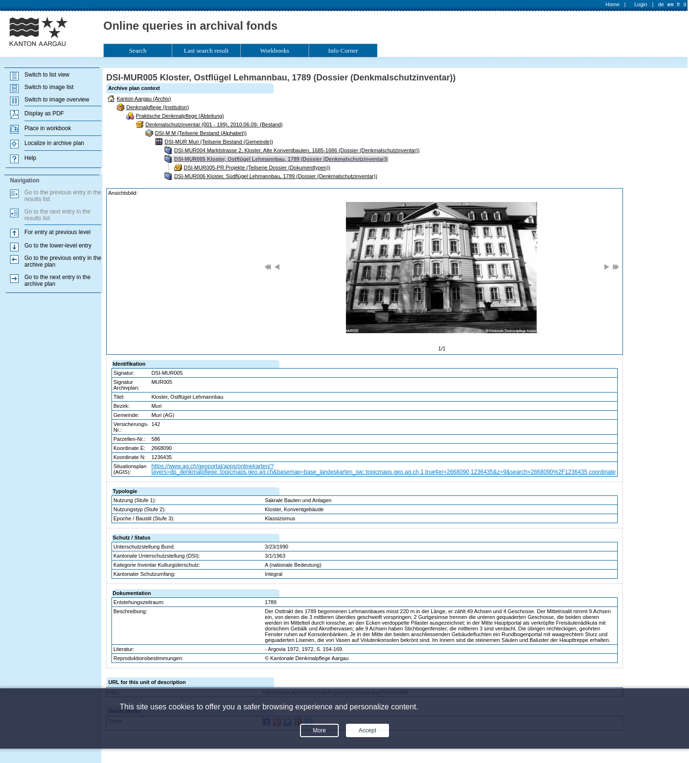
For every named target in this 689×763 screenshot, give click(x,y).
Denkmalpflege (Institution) (157, 107)
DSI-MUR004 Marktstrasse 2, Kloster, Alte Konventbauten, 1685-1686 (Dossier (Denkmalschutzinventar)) (297, 150)
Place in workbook (47, 128)
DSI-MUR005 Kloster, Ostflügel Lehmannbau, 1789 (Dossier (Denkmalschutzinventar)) (281, 159)
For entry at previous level (57, 232)
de (661, 4)
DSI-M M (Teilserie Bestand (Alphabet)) (200, 133)
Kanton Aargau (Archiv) (144, 98)
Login (640, 4)
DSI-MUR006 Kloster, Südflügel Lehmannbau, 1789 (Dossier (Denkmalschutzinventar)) (275, 176)
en (670, 4)
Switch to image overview (56, 99)
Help (30, 158)
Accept (368, 730)
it (685, 4)
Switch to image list (49, 87)
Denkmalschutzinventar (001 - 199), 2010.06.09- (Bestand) (214, 124)
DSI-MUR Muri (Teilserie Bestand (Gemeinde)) (219, 142)
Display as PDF (44, 113)
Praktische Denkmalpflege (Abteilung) (180, 116)
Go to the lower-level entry (57, 245)
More (319, 730)
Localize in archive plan (54, 143)
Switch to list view (46, 74)
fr (678, 4)
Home (613, 4)
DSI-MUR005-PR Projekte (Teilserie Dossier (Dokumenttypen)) (257, 167)
